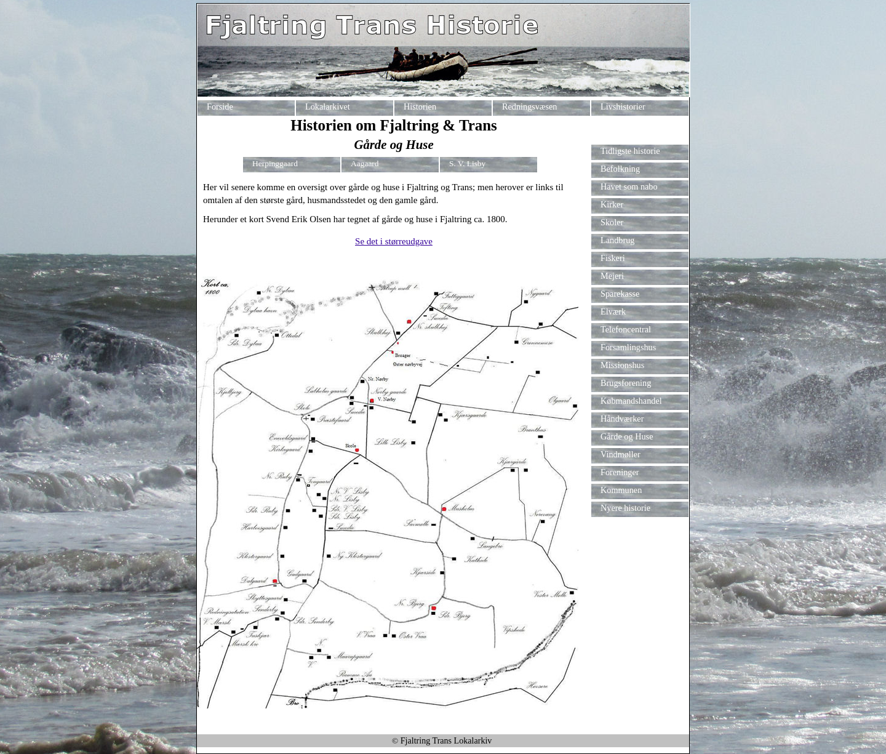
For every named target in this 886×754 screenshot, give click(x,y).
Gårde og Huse (627, 436)
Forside (220, 106)
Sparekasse (620, 294)
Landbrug (617, 240)
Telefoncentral (626, 329)
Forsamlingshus (628, 347)
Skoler (612, 222)
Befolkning (620, 169)
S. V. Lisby (467, 163)
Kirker (613, 204)
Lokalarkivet (327, 106)
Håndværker (622, 418)
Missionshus (622, 365)
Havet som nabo (629, 186)
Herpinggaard (275, 163)
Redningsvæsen (529, 106)
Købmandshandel (631, 401)
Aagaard (365, 163)
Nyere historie (625, 508)
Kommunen (621, 490)
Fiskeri (613, 258)
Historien (420, 106)
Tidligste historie (630, 151)
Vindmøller (621, 454)
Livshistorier (623, 106)
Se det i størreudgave (394, 241)
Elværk (613, 311)
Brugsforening (626, 383)
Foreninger (620, 472)
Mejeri (612, 276)
